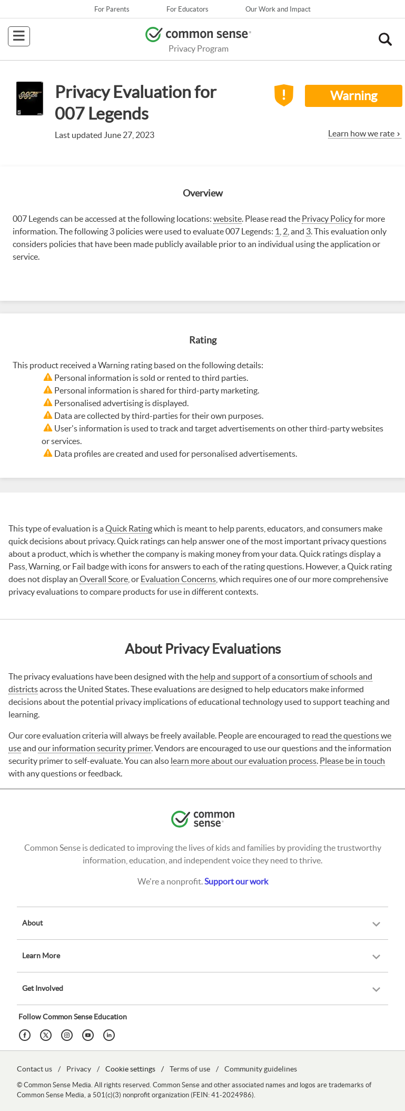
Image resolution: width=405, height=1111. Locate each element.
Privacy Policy (327, 218)
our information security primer (94, 748)
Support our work (236, 881)
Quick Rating (128, 528)
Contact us (34, 1069)
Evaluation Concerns (178, 579)
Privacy (78, 1069)
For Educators (187, 9)
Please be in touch (352, 760)
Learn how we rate (361, 133)
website (227, 218)
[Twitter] (47, 1034)
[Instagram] (68, 1034)
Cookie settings (130, 1069)
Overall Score (104, 579)
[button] (385, 39)
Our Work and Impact (278, 9)
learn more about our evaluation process (244, 760)
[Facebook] (26, 1034)
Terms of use (190, 1069)
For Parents (112, 9)
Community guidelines (260, 1069)
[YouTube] (89, 1034)
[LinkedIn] (110, 1034)
